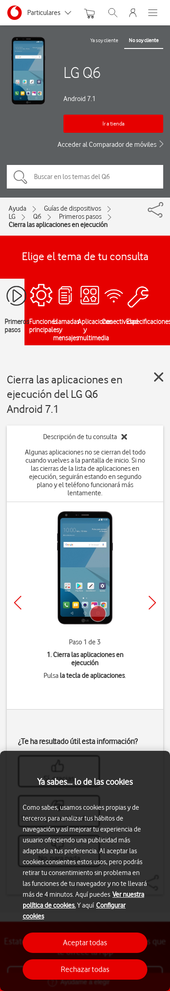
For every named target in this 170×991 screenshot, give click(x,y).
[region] (85, 871)
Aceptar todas (85, 942)
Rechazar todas (85, 969)
